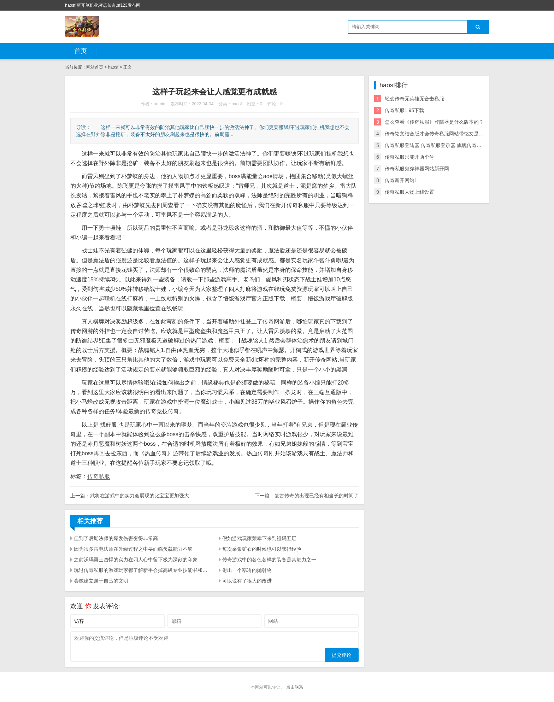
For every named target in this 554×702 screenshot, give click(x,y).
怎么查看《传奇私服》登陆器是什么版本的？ (434, 122)
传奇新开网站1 (401, 180)
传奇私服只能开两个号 (409, 157)
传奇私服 (98, 476)
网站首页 (94, 67)
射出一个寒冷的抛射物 (247, 570)
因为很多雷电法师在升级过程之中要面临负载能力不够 (133, 549)
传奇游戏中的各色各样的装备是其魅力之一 (269, 559)
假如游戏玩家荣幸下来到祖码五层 (259, 538)
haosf (113, 67)
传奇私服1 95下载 (404, 110)
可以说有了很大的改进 (247, 581)
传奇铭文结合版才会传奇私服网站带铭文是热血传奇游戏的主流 (454, 133)
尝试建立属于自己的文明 (101, 581)
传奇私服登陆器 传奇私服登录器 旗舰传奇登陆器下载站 (445, 145)
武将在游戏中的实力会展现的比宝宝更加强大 (139, 495)
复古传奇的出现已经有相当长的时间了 (317, 495)
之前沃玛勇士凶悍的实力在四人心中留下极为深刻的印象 (136, 559)
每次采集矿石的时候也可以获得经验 (261, 549)
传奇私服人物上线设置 (409, 192)
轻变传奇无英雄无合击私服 (414, 98)
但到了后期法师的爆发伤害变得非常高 (116, 538)
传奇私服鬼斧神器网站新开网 (417, 168)
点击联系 (294, 687)
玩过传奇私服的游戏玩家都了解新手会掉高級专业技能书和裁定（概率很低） (142, 570)
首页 (80, 50)
